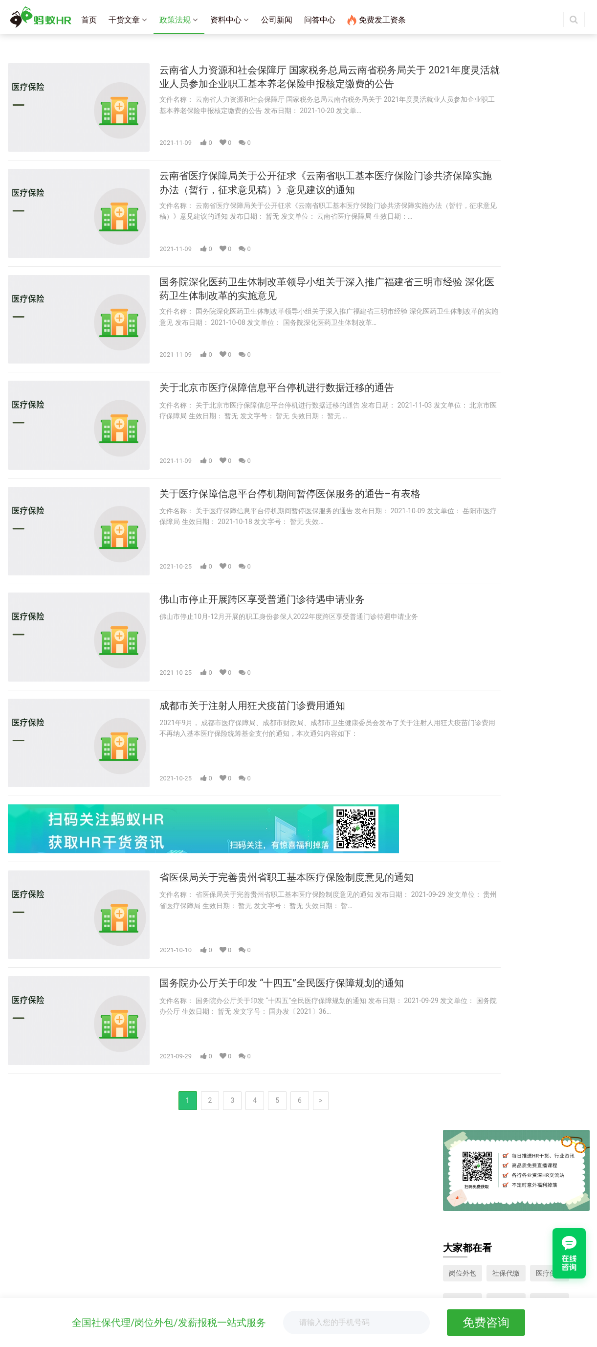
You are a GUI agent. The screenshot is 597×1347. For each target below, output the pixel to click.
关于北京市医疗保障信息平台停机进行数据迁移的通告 (266, 359)
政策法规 (175, 19)
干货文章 (124, 19)
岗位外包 (462, 199)
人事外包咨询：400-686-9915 (445, 1194)
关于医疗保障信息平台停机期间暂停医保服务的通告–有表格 (280, 455)
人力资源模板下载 (549, 255)
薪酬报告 (220, 1285)
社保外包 (26, 1211)
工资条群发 (30, 1182)
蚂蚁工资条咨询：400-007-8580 (448, 1182)
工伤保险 (506, 227)
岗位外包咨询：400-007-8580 (445, 1206)
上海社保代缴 (226, 1182)
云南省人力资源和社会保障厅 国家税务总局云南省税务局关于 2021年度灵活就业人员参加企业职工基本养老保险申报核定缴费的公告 (279, 79)
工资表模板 (223, 1297)
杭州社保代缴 (226, 1231)
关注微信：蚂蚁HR (429, 1241)
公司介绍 (26, 1267)
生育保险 (549, 227)
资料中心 (226, 19)
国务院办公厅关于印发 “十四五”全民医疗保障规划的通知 (271, 907)
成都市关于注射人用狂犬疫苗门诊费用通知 (239, 646)
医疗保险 (549, 199)
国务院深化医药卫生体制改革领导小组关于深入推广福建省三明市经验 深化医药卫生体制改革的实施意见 (282, 270)
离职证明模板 (226, 1272)
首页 (89, 19)
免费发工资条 (376, 20)
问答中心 (319, 19)
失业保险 (462, 227)
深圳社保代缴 (226, 1206)
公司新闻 (276, 19)
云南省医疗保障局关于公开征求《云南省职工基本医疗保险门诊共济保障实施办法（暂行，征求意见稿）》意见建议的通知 (282, 174)
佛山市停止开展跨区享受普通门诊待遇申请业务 (250, 551)
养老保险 (462, 255)
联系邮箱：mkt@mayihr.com (444, 1219)
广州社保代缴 (226, 1219)
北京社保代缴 (226, 1194)
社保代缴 (506, 199)
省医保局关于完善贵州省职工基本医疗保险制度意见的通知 (277, 811)
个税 (499, 255)
